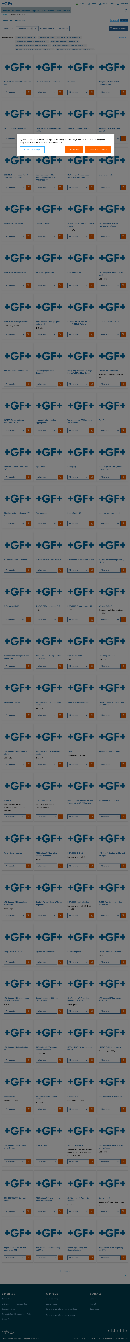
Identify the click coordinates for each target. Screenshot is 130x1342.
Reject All (74, 149)
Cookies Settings (32, 150)
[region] (65, 145)
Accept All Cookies (98, 149)
